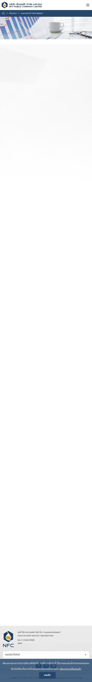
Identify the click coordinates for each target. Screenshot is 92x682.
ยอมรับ (47, 675)
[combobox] (46, 655)
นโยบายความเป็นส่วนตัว (70, 669)
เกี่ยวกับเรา (13, 13)
